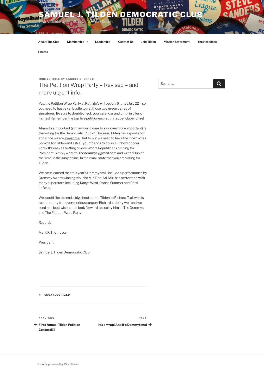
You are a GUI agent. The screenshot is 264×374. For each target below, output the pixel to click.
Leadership (102, 41)
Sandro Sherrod (80, 79)
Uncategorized (57, 294)
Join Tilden (148, 41)
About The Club (48, 41)
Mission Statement (177, 41)
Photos (43, 52)
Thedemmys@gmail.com (97, 153)
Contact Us (125, 41)
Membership (77, 41)
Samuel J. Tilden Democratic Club (121, 14)
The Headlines (207, 41)
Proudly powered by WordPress (58, 364)
